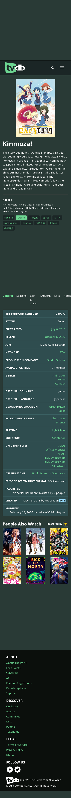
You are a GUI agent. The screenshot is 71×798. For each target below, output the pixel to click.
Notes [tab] (67, 295)
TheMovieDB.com (54, 457)
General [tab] (8, 295)
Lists (9, 721)
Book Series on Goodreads (49, 473)
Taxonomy (12, 731)
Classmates (59, 418)
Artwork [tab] (45, 295)
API (8, 678)
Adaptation (59, 438)
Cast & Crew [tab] (33, 299)
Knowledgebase (16, 688)
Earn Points (13, 668)
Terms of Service (17, 744)
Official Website (56, 449)
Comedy (60, 383)
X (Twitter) (59, 465)
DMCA (10, 755)
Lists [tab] (57, 295)
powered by (58, 524)
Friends (61, 422)
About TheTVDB (16, 662)
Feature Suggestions (19, 683)
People (10, 726)
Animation (59, 375)
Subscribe (12, 673)
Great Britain (57, 406)
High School (58, 430)
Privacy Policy (14, 750)
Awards (11, 711)
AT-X (63, 352)
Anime (61, 379)
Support (11, 693)
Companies (13, 716)
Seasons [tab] (21, 295)
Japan (62, 410)
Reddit (61, 453)
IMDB (62, 445)
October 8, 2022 (55, 336)
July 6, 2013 (58, 329)
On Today (12, 706)
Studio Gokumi (56, 360)
